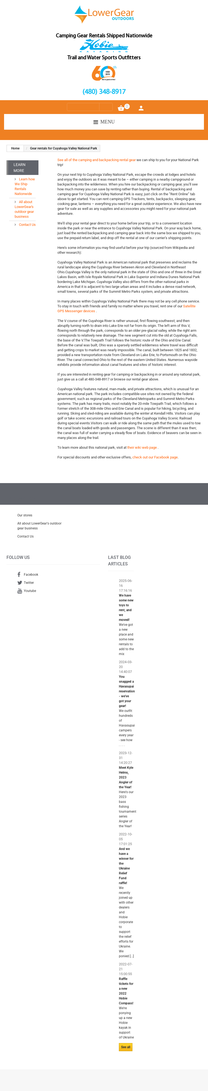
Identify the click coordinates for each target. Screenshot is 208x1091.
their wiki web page (142, 447)
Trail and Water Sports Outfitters (104, 58)
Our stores (24, 515)
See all (125, 1047)
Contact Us (27, 225)
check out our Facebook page (155, 457)
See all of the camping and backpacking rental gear (96, 160)
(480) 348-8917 (104, 92)
